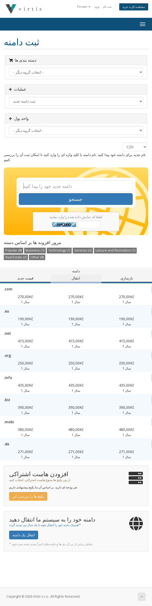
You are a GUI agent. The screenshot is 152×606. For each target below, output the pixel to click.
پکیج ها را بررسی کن (28, 496)
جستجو (75, 199)
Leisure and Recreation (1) (115, 250)
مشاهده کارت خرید (134, 7)
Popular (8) (13, 250)
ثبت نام (107, 6)
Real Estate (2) (15, 257)
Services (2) (83, 250)
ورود (96, 6)
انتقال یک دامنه (23, 534)
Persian (83, 6)
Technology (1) (59, 250)
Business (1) (35, 250)
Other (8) (37, 257)
